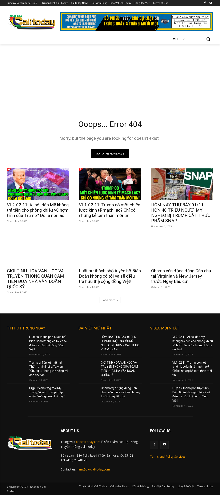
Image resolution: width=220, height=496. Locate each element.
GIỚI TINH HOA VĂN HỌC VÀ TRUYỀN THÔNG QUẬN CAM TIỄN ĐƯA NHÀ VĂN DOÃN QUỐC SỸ (35, 279)
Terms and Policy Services (167, 457)
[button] (208, 39)
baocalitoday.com (88, 443)
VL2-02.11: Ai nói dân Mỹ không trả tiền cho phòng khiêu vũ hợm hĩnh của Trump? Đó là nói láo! (38, 211)
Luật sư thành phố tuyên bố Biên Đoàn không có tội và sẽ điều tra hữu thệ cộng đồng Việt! (110, 277)
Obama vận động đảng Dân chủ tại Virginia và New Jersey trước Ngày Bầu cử (181, 277)
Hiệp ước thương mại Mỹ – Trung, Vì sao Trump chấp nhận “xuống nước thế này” (47, 393)
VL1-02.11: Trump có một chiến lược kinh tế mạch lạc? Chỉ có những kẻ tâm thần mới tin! (109, 211)
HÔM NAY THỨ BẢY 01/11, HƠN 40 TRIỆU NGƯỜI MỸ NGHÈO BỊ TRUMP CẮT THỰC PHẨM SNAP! (180, 213)
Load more (110, 301)
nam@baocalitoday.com (93, 470)
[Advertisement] (110, 75)
